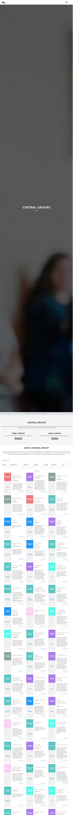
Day (63, 464)
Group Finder (18, 438)
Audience (26, 464)
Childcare (36, 464)
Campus (4, 464)
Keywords (54, 464)
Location (46, 464)
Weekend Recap (44, 413)
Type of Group (13, 464)
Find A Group (28, 413)
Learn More (54, 438)
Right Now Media (36, 413)
